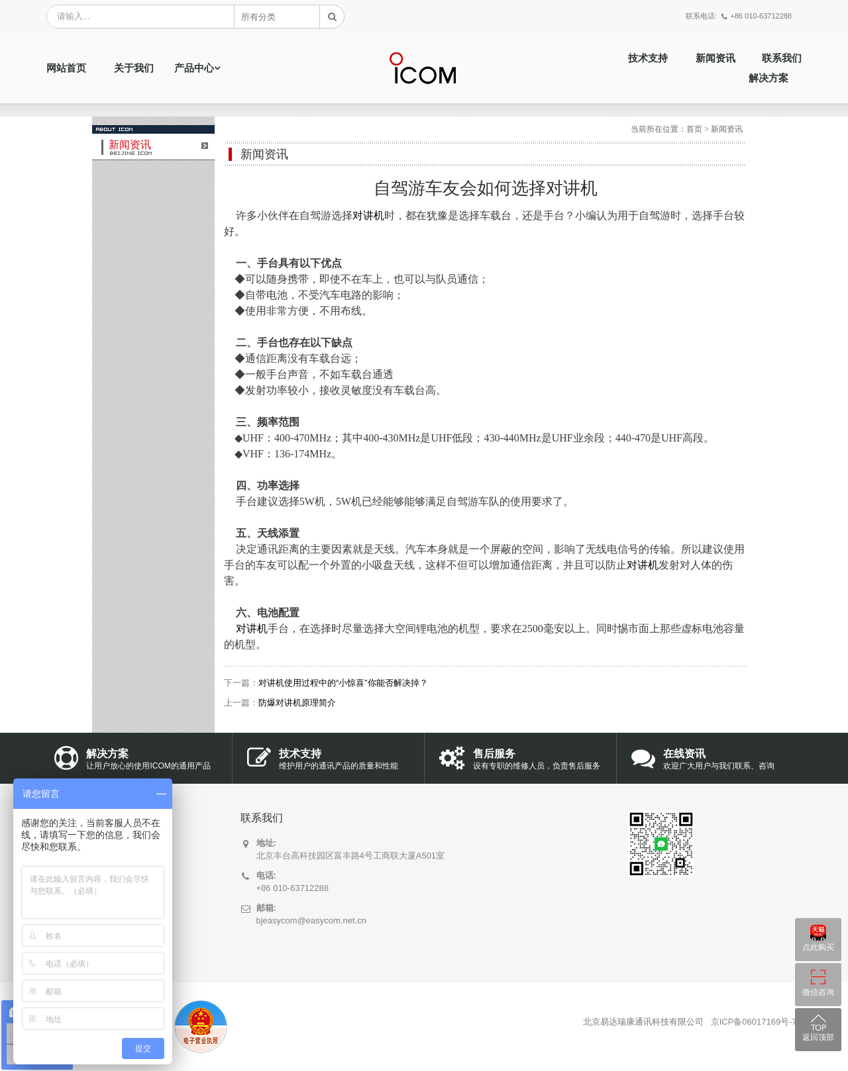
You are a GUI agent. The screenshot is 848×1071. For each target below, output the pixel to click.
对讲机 (368, 215)
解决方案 (768, 78)
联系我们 (782, 58)
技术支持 (648, 58)
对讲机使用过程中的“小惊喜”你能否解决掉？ (343, 683)
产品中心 (194, 68)
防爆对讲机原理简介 (297, 703)
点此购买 (818, 947)
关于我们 (134, 68)
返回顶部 (818, 1037)
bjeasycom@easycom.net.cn (311, 920)
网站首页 (66, 68)
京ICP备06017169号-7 (754, 1022)
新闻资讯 (715, 58)
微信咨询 (818, 992)
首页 (694, 129)
